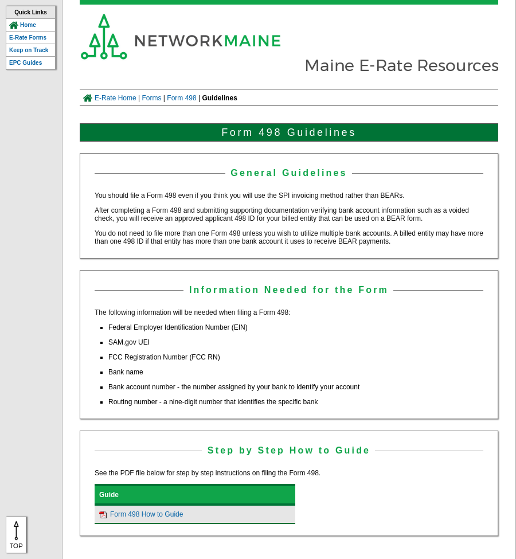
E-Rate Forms (27, 37)
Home (28, 25)
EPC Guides (25, 63)
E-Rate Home (115, 98)
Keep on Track (28, 50)
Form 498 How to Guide (146, 514)
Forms (152, 98)
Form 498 (181, 98)
